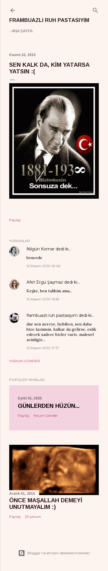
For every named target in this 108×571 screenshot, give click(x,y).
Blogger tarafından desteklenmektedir (54, 553)
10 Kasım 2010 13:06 (43, 266)
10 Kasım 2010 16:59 (42, 299)
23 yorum (33, 516)
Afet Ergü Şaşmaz (44, 282)
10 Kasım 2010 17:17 (42, 348)
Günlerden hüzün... (48, 406)
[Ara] (95, 9)
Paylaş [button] (14, 220)
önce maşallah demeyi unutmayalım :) (45, 503)
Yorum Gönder (24, 361)
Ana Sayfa (22, 31)
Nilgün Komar (40, 249)
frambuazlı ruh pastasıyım (49, 20)
